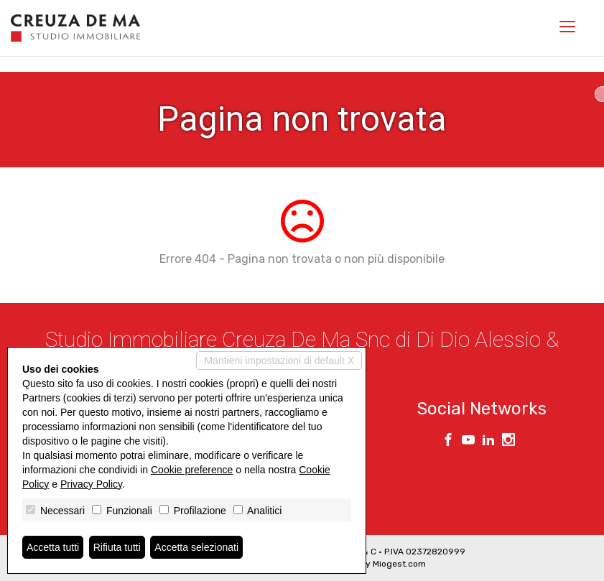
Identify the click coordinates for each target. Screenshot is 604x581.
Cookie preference (192, 469)
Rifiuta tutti (117, 547)
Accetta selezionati (196, 547)
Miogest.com (399, 564)
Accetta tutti (53, 547)
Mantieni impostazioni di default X (279, 360)
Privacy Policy (91, 484)
